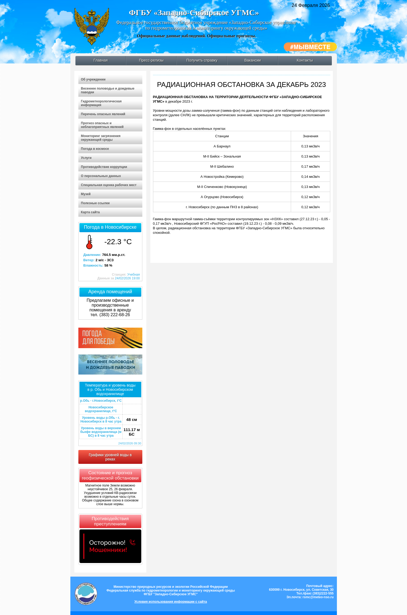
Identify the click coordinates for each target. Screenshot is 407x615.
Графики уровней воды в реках (110, 457)
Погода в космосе (95, 149)
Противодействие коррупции (104, 167)
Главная (101, 60)
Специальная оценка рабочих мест (109, 185)
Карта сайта (90, 212)
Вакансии (252, 60)
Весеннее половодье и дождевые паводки (108, 90)
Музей (86, 194)
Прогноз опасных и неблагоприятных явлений (102, 125)
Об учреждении (93, 79)
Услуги (86, 158)
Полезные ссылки (95, 203)
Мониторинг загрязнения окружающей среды (100, 138)
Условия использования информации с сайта (170, 602)
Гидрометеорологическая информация (101, 103)
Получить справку (201, 60)
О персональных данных (101, 176)
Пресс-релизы (151, 60)
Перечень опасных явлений (103, 114)
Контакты (305, 60)
